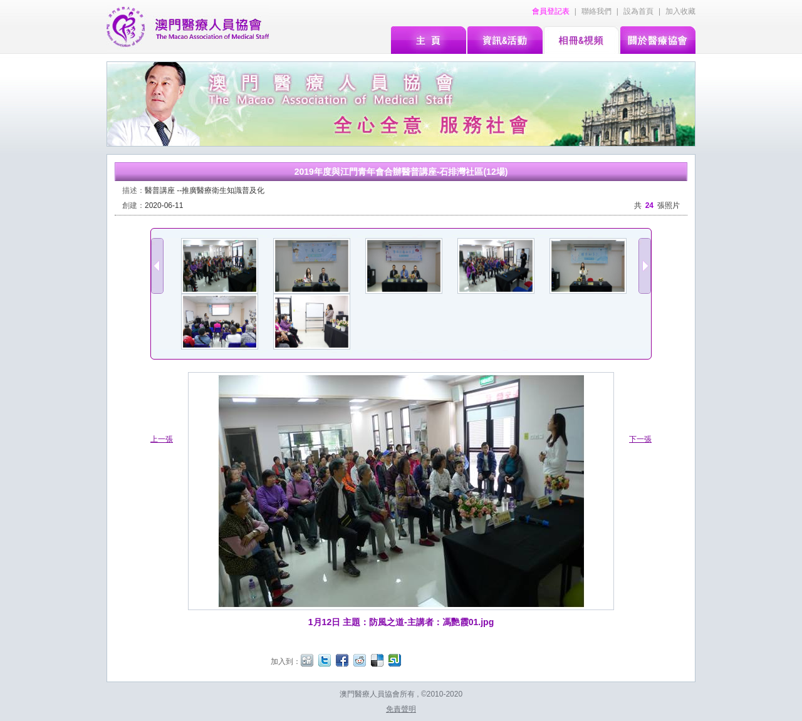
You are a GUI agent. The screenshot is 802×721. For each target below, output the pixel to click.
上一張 (161, 439)
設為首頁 (638, 11)
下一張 (640, 439)
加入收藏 (680, 11)
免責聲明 (401, 709)
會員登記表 (551, 11)
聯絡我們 (596, 11)
